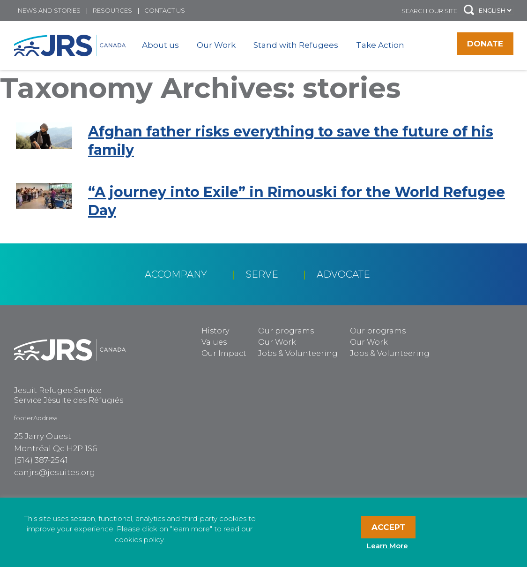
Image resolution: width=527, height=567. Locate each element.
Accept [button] (388, 527)
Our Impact (223, 353)
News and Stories (49, 10)
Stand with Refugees (295, 45)
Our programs (286, 330)
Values (214, 342)
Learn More (387, 545)
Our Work (216, 45)
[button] (469, 10)
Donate (485, 43)
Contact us (164, 10)
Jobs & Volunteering (298, 353)
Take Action (380, 45)
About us (160, 45)
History (215, 330)
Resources (112, 10)
